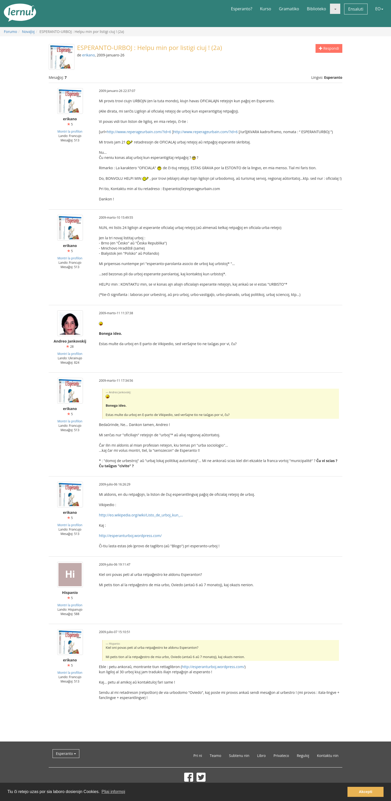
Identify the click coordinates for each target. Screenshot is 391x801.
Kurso (265, 9)
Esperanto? (241, 9)
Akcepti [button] (365, 792)
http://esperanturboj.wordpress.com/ (130, 535)
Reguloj (303, 755)
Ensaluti (355, 9)
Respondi (329, 48)
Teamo (215, 755)
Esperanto (66, 753)
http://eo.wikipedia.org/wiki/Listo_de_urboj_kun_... (141, 515)
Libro (261, 755)
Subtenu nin (239, 755)
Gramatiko (289, 9)
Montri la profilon (69, 131)
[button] (335, 9)
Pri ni (197, 755)
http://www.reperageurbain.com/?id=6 (139, 131)
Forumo (10, 31)
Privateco (281, 755)
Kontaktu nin (327, 755)
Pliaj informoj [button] (113, 791)
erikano (88, 55)
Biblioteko (316, 9)
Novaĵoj (28, 31)
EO (379, 9)
